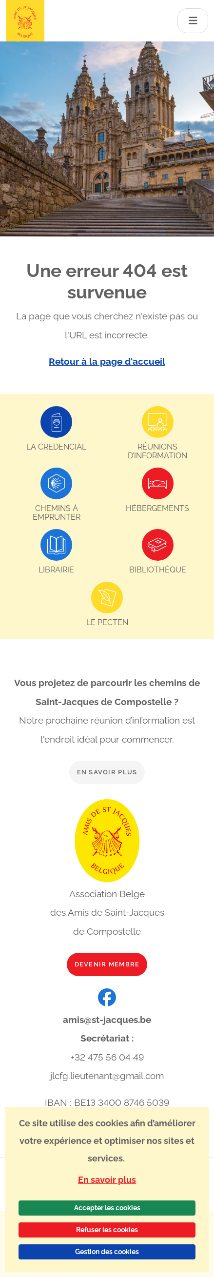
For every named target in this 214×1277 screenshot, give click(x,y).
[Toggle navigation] (193, 20)
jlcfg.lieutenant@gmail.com (107, 1075)
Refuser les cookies (107, 1230)
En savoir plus (107, 772)
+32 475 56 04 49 (107, 1057)
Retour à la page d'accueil (107, 361)
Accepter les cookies (107, 1208)
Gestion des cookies (107, 1252)
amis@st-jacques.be (107, 1019)
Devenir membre (107, 964)
